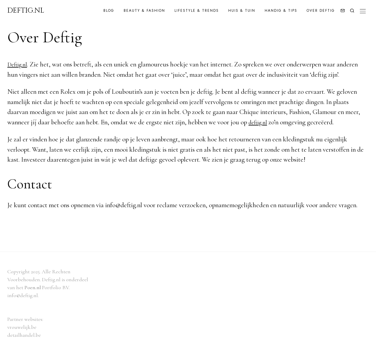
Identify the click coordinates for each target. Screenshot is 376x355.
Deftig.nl (18, 64)
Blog (108, 10)
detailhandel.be (24, 335)
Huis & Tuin (241, 10)
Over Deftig (321, 10)
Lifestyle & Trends (196, 10)
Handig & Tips (281, 10)
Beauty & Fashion (144, 10)
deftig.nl (259, 122)
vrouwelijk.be (21, 327)
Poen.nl (32, 287)
